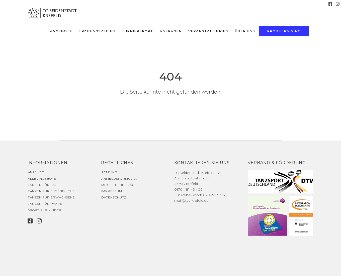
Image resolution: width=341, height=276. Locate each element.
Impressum (111, 191)
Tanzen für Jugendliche (51, 191)
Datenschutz (113, 197)
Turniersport (137, 31)
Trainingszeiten (97, 31)
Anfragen (171, 31)
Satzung (109, 172)
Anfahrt (36, 172)
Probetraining (284, 31)
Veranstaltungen (208, 31)
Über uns (245, 31)
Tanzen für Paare (45, 203)
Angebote (61, 31)
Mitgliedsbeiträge (119, 185)
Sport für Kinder (44, 210)
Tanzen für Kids (43, 185)
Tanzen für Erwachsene (51, 197)
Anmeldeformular (119, 178)
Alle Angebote (42, 178)
